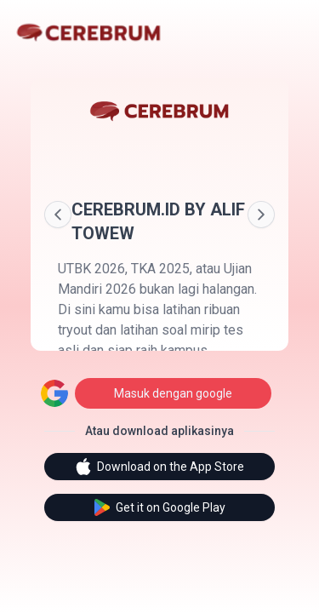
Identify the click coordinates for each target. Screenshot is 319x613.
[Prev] (57, 214)
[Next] (261, 214)
